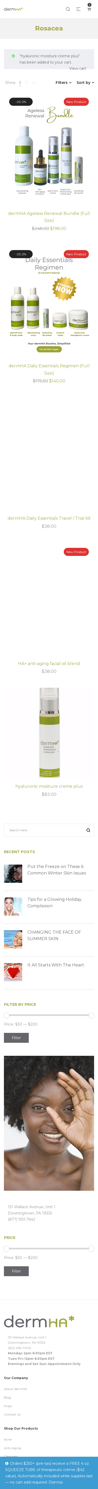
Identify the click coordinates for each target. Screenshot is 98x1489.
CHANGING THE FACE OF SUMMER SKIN (54, 935)
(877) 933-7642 (21, 1219)
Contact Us (12, 1414)
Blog (7, 1397)
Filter (16, 1037)
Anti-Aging (12, 1448)
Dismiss (56, 1482)
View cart (77, 68)
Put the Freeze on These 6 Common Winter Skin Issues (56, 870)
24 (34, 82)
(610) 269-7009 (19, 1348)
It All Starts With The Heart (55, 965)
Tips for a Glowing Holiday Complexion (54, 903)
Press (8, 1406)
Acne (7, 1439)
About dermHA (15, 1389)
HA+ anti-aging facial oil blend (49, 663)
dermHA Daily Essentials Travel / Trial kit (49, 518)
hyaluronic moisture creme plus (49, 786)
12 (26, 82)
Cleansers (11, 1456)
